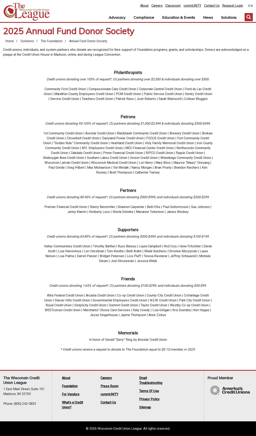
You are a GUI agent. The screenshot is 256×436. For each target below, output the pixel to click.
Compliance (144, 17)
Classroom (173, 6)
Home (26, 12)
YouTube (196, 388)
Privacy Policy (149, 399)
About (144, 6)
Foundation (70, 386)
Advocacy (117, 17)
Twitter (173, 388)
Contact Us (212, 6)
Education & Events (178, 17)
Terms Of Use (149, 391)
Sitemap (145, 407)
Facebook (181, 388)
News (208, 17)
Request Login (232, 6)
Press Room (109, 386)
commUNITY (192, 6)
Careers (157, 6)
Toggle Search (249, 17)
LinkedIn (188, 388)
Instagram (173, 393)
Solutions (228, 17)
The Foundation (51, 41)
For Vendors (70, 394)
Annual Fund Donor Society (88, 41)
